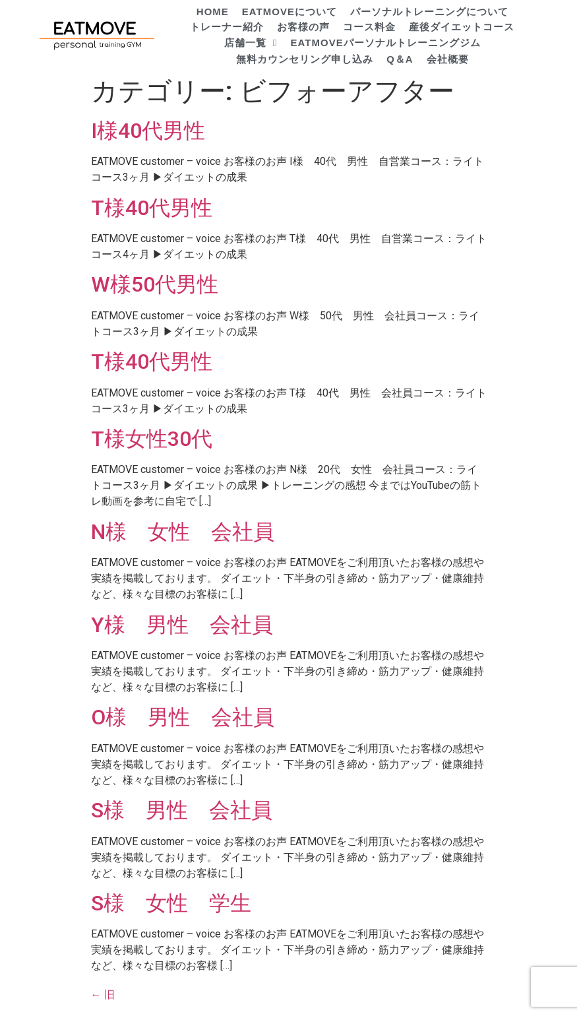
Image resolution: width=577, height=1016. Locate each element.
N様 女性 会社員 (182, 531)
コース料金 (369, 26)
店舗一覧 (250, 43)
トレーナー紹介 (227, 26)
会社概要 (448, 59)
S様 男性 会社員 (181, 810)
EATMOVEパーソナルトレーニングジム (386, 42)
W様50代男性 (154, 284)
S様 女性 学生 (171, 903)
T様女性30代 (151, 438)
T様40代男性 (151, 207)
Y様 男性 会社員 (182, 624)
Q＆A (399, 59)
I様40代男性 (148, 130)
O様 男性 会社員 (182, 717)
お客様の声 (303, 26)
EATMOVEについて (289, 11)
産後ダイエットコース (461, 26)
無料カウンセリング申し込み (304, 59)
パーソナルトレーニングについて (429, 11)
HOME (213, 11)
